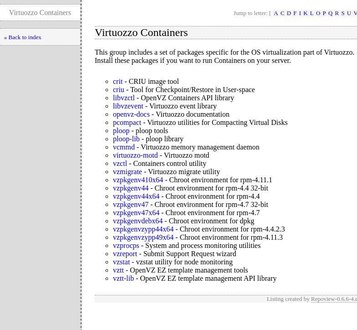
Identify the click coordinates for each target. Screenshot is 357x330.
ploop (121, 130)
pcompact (127, 122)
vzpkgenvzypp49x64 (143, 237)
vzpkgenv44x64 (136, 196)
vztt (118, 270)
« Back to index (22, 37)
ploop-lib (126, 139)
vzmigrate (127, 171)
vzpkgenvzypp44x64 (143, 229)
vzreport (125, 254)
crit (117, 81)
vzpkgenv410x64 (138, 180)
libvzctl (124, 98)
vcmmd (124, 147)
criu (118, 89)
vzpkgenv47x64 (136, 213)
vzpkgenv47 (130, 204)
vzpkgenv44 (130, 188)
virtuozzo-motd (135, 155)
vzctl (120, 163)
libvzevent (128, 106)
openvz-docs (131, 114)
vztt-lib (123, 278)
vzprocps (126, 245)
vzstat (121, 262)
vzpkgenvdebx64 (138, 221)
